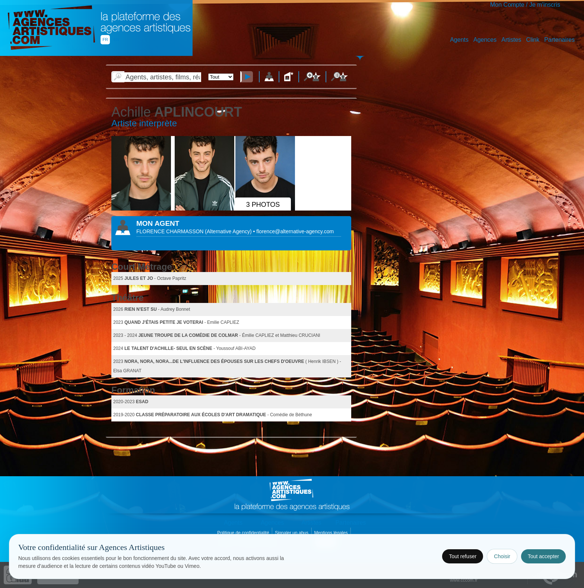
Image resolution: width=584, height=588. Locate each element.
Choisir (502, 556)
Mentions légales (331, 532)
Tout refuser (462, 556)
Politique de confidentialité (243, 532)
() (229, 231)
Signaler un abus (292, 532)
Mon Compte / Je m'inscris (525, 4)
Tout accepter (543, 556)
